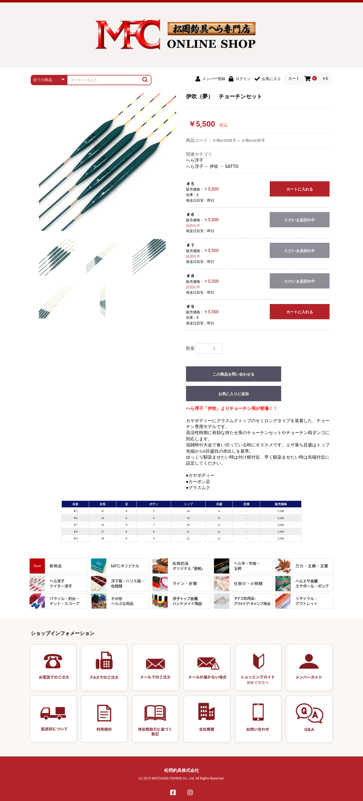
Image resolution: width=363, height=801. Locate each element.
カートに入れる (299, 189)
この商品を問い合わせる (234, 374)
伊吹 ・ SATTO (224, 166)
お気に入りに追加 (233, 394)
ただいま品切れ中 (299, 220)
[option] (107, 162)
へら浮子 (194, 160)
